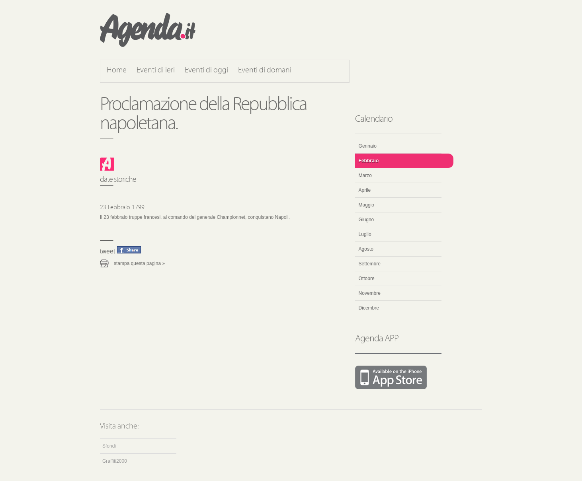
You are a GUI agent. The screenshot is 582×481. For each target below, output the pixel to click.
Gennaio (368, 146)
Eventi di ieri (156, 70)
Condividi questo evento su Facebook (129, 249)
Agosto (366, 249)
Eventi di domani (264, 70)
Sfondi (109, 446)
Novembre (370, 293)
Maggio (366, 205)
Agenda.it (147, 30)
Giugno (366, 219)
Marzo (365, 175)
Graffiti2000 (114, 461)
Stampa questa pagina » (139, 263)
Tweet (107, 251)
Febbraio (369, 161)
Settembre (370, 264)
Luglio (365, 234)
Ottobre (367, 278)
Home (117, 70)
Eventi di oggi (206, 70)
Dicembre (369, 308)
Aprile (365, 190)
